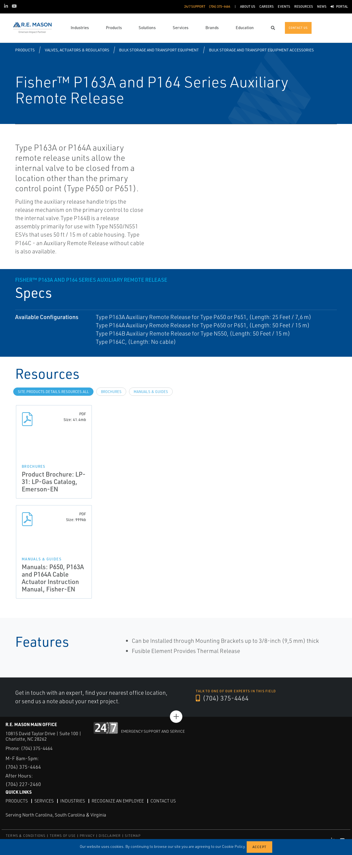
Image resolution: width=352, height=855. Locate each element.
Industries (72, 801)
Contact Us (163, 801)
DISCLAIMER (110, 836)
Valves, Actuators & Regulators (77, 50)
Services (44, 801)
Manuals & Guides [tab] (151, 391)
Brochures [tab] (111, 391)
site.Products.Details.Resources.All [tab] (53, 391)
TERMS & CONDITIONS (26, 836)
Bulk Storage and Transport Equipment (159, 50)
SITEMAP (132, 836)
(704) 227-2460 (23, 784)
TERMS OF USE (63, 836)
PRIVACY (87, 836)
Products (25, 50)
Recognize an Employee (118, 801)
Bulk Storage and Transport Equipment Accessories (261, 50)
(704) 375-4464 (222, 698)
